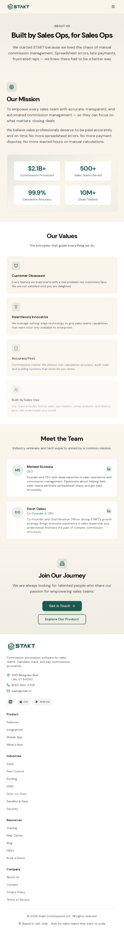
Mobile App (14, 737)
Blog (9, 843)
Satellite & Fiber (17, 801)
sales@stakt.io (22, 691)
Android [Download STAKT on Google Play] (42, 701)
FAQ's (10, 850)
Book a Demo (16, 858)
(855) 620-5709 (23, 685)
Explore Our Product (62, 623)
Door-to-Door (17, 794)
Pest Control (15, 771)
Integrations (15, 730)
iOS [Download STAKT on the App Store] (23, 701)
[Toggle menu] (113, 6)
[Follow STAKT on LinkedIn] (10, 701)
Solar (10, 764)
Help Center (15, 835)
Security (12, 809)
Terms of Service (18, 900)
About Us (13, 877)
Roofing (12, 779)
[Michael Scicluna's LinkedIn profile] (109, 472)
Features (12, 722)
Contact (12, 885)
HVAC (10, 786)
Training (12, 828)
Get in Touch (62, 609)
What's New (15, 745)
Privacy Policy (16, 892)
